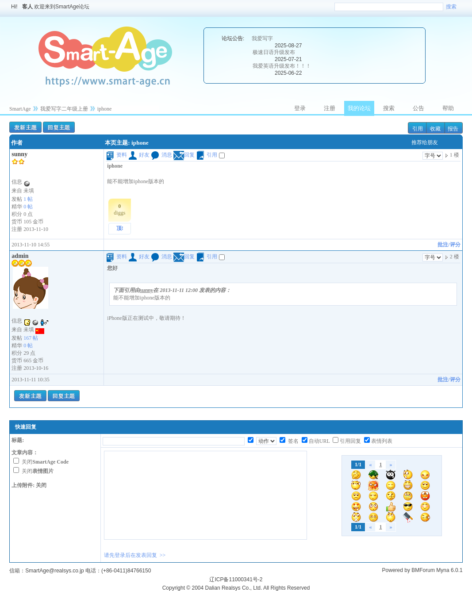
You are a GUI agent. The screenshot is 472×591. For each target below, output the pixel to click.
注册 (329, 108)
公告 (418, 108)
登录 (300, 108)
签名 (293, 441)
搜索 (451, 7)
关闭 (45, 462)
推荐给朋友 (424, 142)
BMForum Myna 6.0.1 (436, 570)
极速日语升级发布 (274, 52)
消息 (161, 155)
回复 (184, 155)
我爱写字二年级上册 (64, 109)
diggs (119, 209)
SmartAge (20, 109)
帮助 (448, 108)
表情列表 (381, 441)
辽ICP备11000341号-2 (235, 579)
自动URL (319, 441)
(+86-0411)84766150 (126, 571)
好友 (139, 155)
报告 (453, 129)
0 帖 (28, 206)
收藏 (435, 129)
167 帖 (30, 338)
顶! (119, 228)
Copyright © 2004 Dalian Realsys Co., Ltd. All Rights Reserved (236, 588)
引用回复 (350, 441)
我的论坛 (359, 108)
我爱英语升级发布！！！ (282, 66)
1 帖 (28, 199)
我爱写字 (262, 38)
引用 (417, 129)
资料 (116, 155)
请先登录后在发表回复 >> (135, 555)
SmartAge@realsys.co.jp (54, 571)
